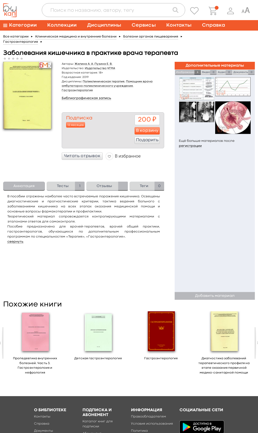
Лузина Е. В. (103, 64)
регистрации (190, 146)
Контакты (178, 25)
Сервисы (144, 25)
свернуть (15, 241)
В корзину (147, 131)
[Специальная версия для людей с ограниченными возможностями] (245, 11)
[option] (35, 344)
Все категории (16, 36)
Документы (43, 430)
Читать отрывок (82, 156)
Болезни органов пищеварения (150, 36)
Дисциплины (104, 25)
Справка (213, 25)
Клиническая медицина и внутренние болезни (76, 36)
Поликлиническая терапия (103, 81)
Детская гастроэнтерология (98, 358)
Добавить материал (214, 295)
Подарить (147, 140)
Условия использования (152, 423)
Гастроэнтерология (20, 41)
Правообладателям (148, 416)
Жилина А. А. (84, 64)
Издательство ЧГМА (100, 68)
